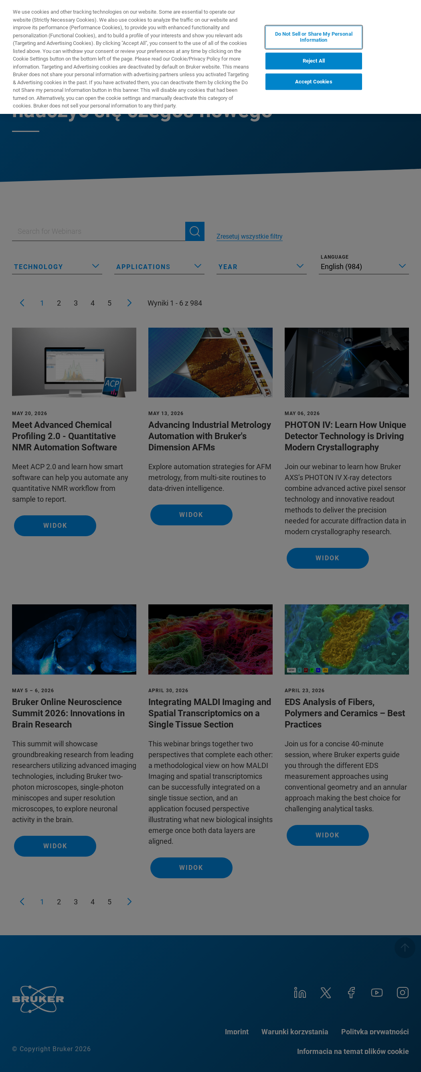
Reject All (314, 61)
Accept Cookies (313, 82)
